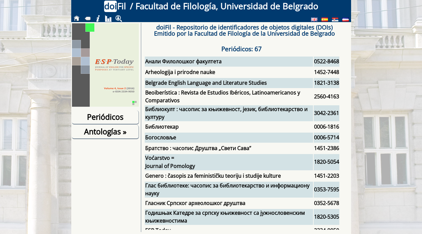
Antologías (105, 131)
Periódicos (105, 117)
